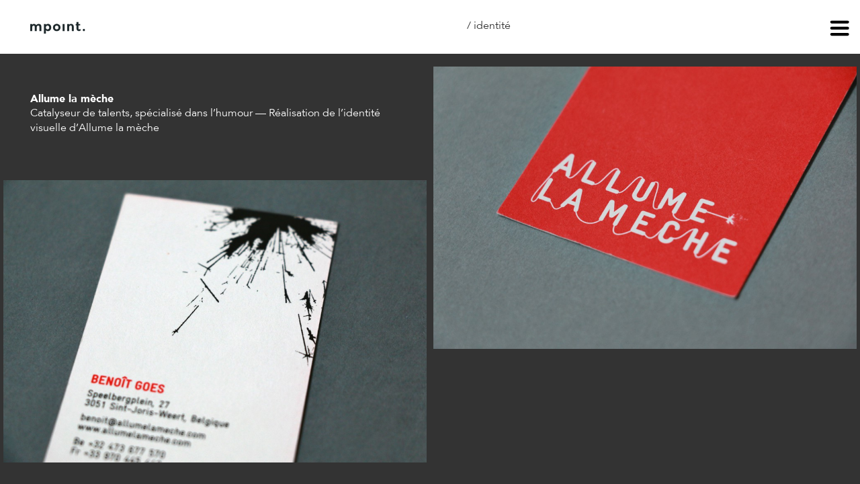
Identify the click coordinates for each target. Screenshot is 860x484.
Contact (234, 27)
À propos (166, 27)
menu (840, 30)
